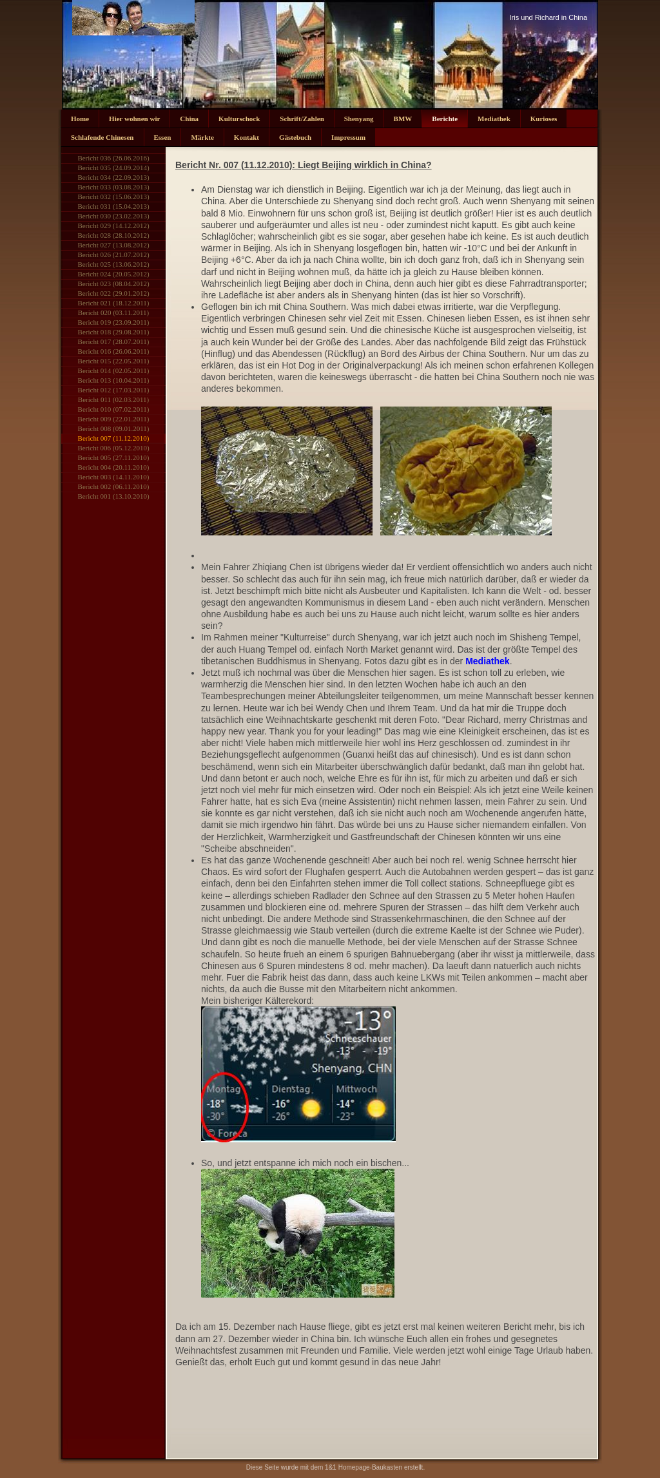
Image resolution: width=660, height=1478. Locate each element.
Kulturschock (239, 118)
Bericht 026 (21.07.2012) (113, 254)
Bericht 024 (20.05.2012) (113, 274)
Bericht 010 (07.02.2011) (114, 409)
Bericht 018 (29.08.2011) (114, 332)
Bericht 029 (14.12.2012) (113, 225)
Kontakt (246, 137)
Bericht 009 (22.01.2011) (114, 419)
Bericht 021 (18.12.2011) (114, 303)
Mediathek (494, 118)
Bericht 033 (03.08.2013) (113, 187)
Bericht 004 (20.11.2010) (114, 467)
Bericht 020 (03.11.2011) (113, 312)
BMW (403, 118)
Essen (162, 137)
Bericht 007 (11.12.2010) (114, 438)
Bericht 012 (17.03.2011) (114, 390)
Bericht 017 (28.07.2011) (114, 341)
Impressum (348, 137)
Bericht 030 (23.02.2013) (113, 216)
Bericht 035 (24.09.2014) (113, 167)
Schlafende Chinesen (102, 137)
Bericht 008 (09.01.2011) (114, 428)
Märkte (202, 137)
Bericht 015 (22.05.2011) (114, 361)
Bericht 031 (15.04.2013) (113, 206)
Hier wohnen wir (134, 118)
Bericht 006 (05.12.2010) (113, 448)
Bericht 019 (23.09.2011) (114, 322)
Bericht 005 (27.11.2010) (114, 457)
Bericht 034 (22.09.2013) (113, 177)
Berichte (445, 118)
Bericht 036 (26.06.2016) (113, 158)
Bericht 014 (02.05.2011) (114, 370)
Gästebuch (295, 137)
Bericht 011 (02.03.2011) (113, 399)
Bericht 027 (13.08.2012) (113, 245)
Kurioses (544, 118)
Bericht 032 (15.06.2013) (113, 196)
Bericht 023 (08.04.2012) (113, 283)
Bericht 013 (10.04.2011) (114, 380)
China (189, 118)
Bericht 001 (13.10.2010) (113, 496)
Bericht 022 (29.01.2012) (113, 293)
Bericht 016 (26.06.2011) (114, 351)
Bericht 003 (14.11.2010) (114, 477)
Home (80, 118)
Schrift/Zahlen (302, 118)
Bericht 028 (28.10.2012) (113, 235)
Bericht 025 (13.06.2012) (113, 264)
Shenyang (359, 118)
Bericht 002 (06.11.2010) (114, 486)
